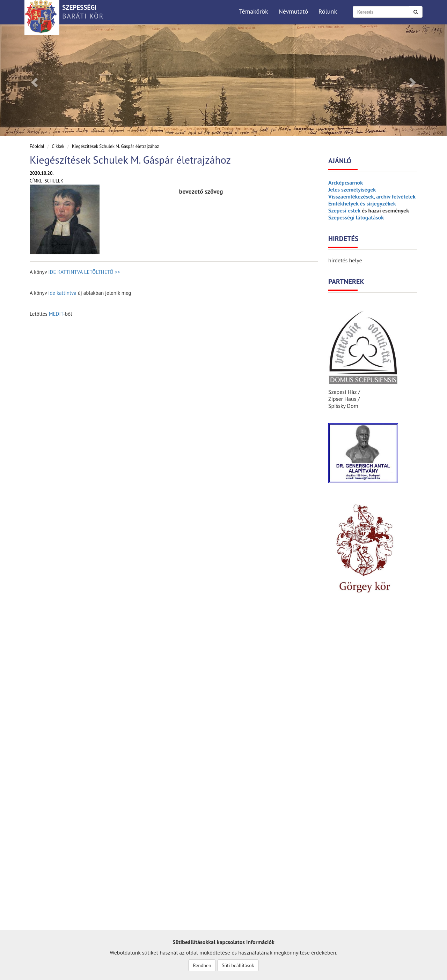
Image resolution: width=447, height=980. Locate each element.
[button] (33, 80)
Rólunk (327, 11)
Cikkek (58, 146)
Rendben (202, 965)
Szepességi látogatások (356, 217)
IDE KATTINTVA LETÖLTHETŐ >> (84, 272)
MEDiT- (57, 314)
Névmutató (293, 11)
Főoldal (37, 146)
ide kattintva (62, 293)
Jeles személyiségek (352, 189)
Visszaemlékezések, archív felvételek (372, 196)
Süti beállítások (238, 965)
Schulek (54, 181)
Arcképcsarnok (345, 182)
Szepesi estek (344, 210)
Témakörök (253, 11)
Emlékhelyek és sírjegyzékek (362, 203)
